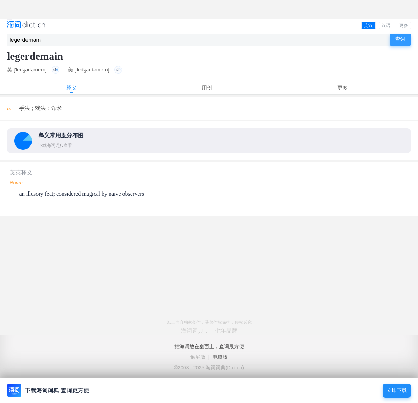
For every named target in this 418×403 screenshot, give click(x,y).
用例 (207, 88)
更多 (403, 25)
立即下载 (397, 390)
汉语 (386, 25)
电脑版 (220, 357)
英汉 (368, 25)
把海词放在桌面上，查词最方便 (209, 346)
